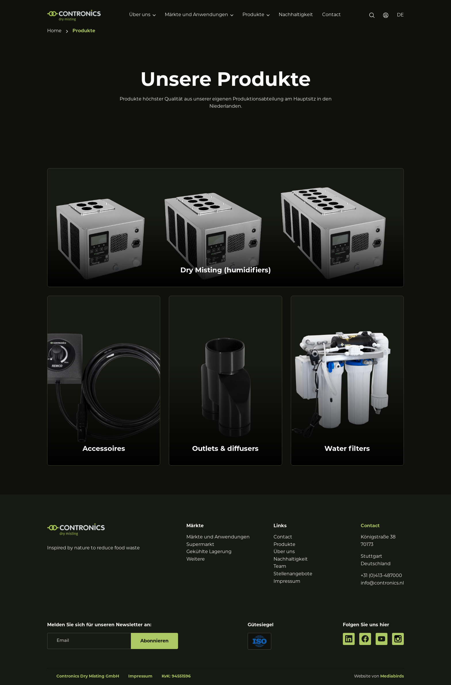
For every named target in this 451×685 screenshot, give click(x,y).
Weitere (195, 559)
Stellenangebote (293, 574)
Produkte (253, 15)
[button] (400, 15)
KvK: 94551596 (176, 676)
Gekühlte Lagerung (209, 552)
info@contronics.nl (382, 583)
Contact (331, 15)
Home (54, 31)
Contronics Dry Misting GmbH (87, 676)
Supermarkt (200, 544)
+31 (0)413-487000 (381, 576)
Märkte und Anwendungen (196, 15)
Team (280, 566)
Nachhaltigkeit (296, 15)
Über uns (139, 15)
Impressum (287, 581)
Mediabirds (392, 676)
